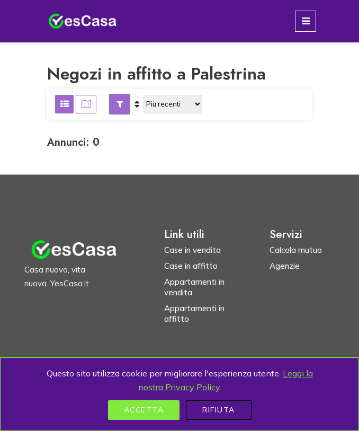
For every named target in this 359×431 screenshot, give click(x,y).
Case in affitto (191, 266)
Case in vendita (192, 250)
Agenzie (285, 266)
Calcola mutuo (296, 250)
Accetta (144, 410)
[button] (119, 104)
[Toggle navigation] (305, 21)
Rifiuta (218, 410)
